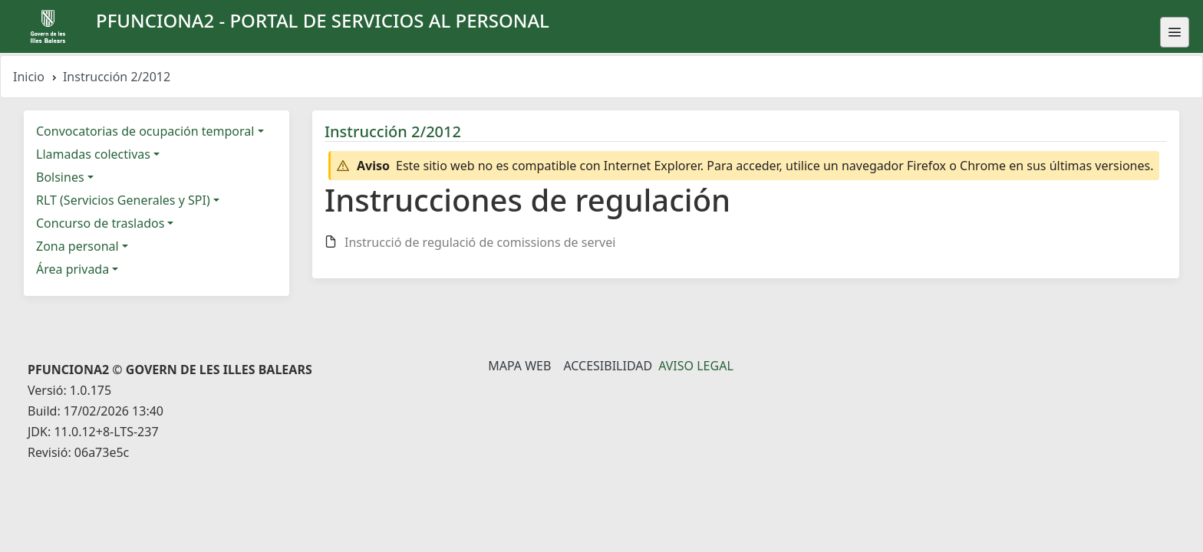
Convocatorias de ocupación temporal (145, 131)
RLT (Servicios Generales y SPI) (123, 200)
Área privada (72, 269)
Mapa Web (519, 365)
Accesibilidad (607, 365)
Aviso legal (695, 365)
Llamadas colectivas (93, 154)
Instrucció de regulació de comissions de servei (479, 242)
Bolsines (60, 177)
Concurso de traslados (100, 223)
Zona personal (77, 246)
